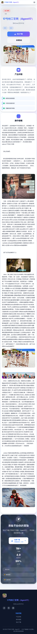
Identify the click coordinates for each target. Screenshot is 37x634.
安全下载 (18, 622)
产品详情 (18, 616)
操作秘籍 (18, 619)
